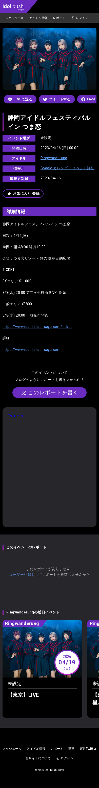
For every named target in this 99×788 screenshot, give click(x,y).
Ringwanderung (54, 158)
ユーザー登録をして (25, 575)
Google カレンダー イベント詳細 (67, 168)
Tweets (16, 415)
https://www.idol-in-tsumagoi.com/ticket (37, 327)
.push (13, 7)
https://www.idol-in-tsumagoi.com (32, 350)
